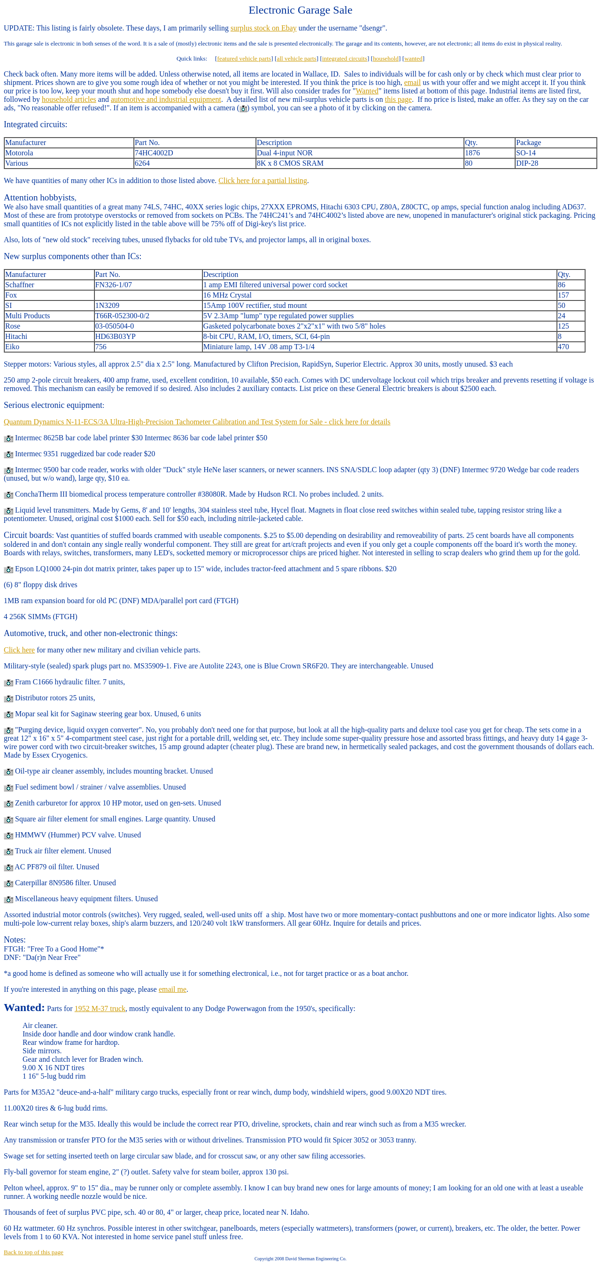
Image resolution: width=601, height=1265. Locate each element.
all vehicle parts (296, 58)
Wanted (367, 91)
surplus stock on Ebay (264, 28)
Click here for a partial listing (262, 180)
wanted (413, 58)
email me (172, 989)
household (386, 58)
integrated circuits (344, 58)
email (412, 82)
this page (398, 99)
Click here (19, 650)
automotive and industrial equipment (166, 99)
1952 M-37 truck (100, 1008)
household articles (69, 99)
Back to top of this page (33, 1252)
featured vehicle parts (244, 58)
